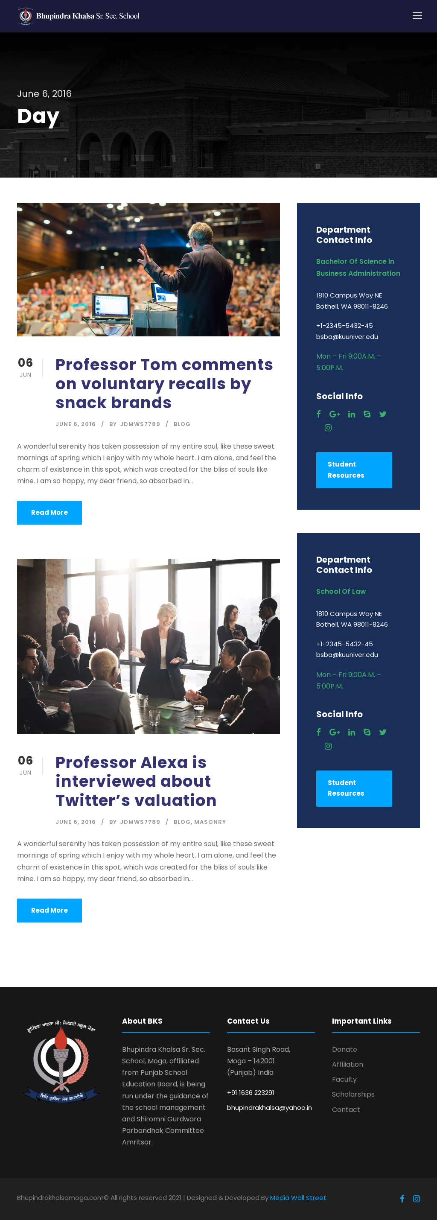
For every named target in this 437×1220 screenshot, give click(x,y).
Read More (49, 512)
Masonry (210, 822)
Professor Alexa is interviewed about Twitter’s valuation (136, 781)
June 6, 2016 (75, 424)
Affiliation (347, 1064)
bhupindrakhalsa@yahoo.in (269, 1107)
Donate (344, 1049)
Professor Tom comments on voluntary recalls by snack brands (164, 383)
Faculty (344, 1079)
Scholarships (353, 1094)
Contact (346, 1110)
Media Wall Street (298, 1197)
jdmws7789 (140, 424)
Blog (182, 424)
